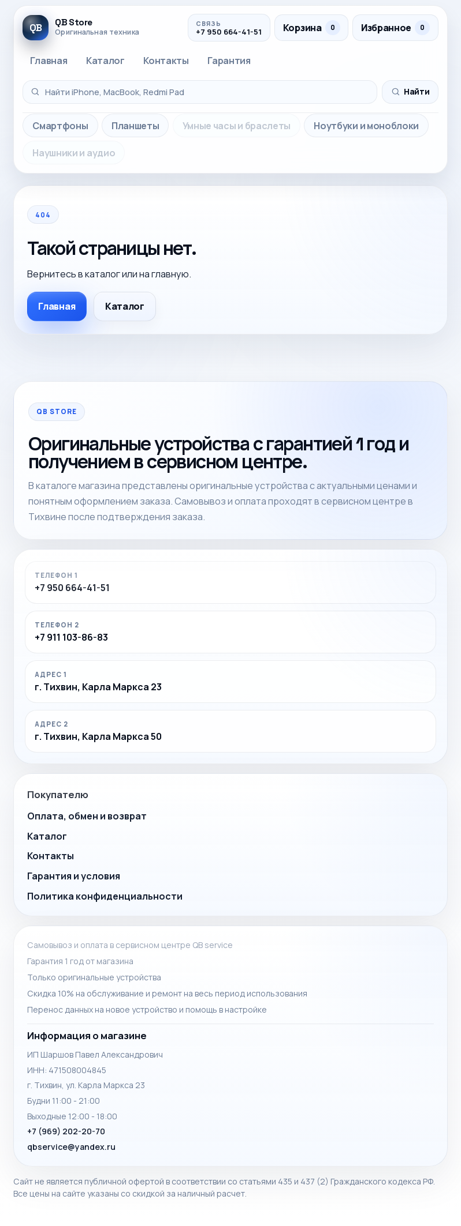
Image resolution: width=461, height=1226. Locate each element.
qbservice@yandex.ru (71, 1146)
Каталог (105, 60)
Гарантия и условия (73, 876)
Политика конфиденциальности (105, 896)
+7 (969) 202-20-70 (66, 1131)
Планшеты (135, 125)
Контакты (165, 60)
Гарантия (228, 60)
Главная (48, 60)
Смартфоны (60, 125)
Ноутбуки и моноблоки (366, 125)
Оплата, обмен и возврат (87, 816)
